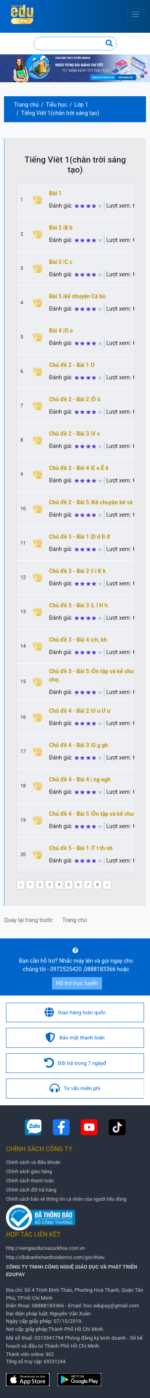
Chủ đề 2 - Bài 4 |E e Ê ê (79, 468)
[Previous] (20, 884)
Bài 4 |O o (61, 330)
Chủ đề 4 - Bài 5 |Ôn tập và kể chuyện (96, 814)
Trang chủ (26, 104)
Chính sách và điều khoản (33, 1162)
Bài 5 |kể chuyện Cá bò (77, 296)
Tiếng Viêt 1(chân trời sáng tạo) (60, 113)
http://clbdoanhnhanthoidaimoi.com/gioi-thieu (55, 1257)
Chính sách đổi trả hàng (31, 1190)
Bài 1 (55, 193)
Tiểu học (56, 104)
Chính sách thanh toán (30, 1181)
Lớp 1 (81, 104)
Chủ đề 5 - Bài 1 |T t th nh (81, 848)
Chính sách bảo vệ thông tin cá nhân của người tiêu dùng (66, 1199)
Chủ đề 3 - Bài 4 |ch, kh (78, 640)
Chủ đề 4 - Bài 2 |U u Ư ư (79, 711)
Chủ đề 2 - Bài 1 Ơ (72, 365)
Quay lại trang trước (28, 920)
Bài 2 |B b (61, 227)
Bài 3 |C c (61, 262)
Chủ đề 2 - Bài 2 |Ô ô (74, 399)
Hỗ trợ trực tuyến (77, 983)
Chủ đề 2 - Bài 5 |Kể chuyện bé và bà (94, 502)
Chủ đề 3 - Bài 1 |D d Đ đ (79, 536)
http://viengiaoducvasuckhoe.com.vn (45, 1248)
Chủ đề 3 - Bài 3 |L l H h (78, 605)
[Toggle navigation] (135, 14)
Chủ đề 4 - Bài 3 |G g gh (78, 745)
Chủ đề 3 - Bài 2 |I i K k (77, 571)
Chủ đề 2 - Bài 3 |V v (74, 433)
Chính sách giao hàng (29, 1171)
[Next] (107, 884)
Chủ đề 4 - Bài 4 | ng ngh (80, 779)
